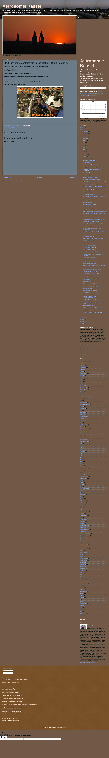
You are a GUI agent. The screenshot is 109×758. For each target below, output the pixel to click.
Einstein (82, 391)
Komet (81, 465)
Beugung (82, 371)
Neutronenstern (83, 515)
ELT (81, 400)
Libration (82, 484)
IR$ (81, 453)
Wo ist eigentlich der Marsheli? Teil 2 (91, 233)
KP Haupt (91, 625)
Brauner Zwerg (83, 373)
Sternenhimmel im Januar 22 (89, 305)
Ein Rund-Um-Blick (87, 192)
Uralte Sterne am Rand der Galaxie (91, 273)
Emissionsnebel (83, 402)
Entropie (82, 406)
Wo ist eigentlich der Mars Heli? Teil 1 (91, 251)
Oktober (85, 136)
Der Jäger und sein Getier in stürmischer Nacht (93, 167)
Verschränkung (83, 603)
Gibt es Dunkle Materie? (88, 236)
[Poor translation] (5, 737)
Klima (81, 463)
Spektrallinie (83, 568)
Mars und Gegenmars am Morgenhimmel (92, 286)
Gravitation (82, 437)
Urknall (82, 597)
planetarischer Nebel (84, 525)
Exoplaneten (83, 412)
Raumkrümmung (84, 544)
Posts (4, 670)
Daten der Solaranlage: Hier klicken (88, 95)
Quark (81, 539)
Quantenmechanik (84, 537)
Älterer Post (73, 177)
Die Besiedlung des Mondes (89, 194)
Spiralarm (82, 572)
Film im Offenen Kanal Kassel (89, 263)
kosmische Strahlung (84, 472)
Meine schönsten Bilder (85, 353)
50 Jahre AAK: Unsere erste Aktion (91, 221)
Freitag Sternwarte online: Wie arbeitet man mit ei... (94, 238)
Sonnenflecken (83, 560)
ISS (81, 455)
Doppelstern (83, 383)
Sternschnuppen (83, 585)
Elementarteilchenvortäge (10, 78)
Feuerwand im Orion (87, 288)
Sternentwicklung (84, 583)
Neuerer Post (6, 177)
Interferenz (82, 451)
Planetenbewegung (84, 529)
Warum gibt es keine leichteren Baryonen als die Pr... (94, 184)
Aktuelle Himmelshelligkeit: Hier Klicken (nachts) (91, 93)
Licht (81, 486)
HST (81, 449)
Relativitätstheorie (84, 546)
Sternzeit (82, 587)
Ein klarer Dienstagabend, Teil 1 (90, 249)
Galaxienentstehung (84, 428)
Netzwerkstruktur (84, 511)
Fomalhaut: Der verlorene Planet (90, 299)
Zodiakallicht (83, 615)
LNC (81, 490)
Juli (84, 142)
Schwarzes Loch (83, 552)
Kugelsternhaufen (84, 476)
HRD (81, 447)
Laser (81, 480)
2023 (83, 127)
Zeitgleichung (83, 613)
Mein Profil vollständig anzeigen (87, 662)
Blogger (64, 727)
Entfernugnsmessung (85, 404)
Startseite (40, 177)
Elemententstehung (84, 398)
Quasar (81, 541)
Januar (84, 156)
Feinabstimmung (84, 416)
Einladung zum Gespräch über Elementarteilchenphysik (90, 297)
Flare (81, 422)
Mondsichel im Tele (87, 281)
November (85, 133)
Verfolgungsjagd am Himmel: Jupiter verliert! (93, 307)
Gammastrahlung (84, 433)
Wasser (81, 609)
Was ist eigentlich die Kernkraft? (90, 177)
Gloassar (82, 435)
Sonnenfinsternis (84, 558)
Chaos (81, 377)
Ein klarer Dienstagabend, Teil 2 (90, 247)
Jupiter (81, 459)
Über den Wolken (87, 175)
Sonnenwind (83, 566)
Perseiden (82, 523)
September (85, 138)
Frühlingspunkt (83, 424)
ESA (81, 410)
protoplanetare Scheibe (85, 533)
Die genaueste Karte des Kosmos (90, 226)
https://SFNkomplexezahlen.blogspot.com (11, 708)
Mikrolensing (83, 500)
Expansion (82, 414)
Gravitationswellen (84, 441)
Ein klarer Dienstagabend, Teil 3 (90, 245)
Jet (81, 457)
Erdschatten (83, 408)
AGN (81, 363)
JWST (81, 461)
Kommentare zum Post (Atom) (15, 180)
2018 (83, 323)
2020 (83, 319)
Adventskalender (84, 361)
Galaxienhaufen (83, 430)
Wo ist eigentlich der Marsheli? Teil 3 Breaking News (94, 231)
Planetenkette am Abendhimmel (90, 283)
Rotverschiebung (84, 548)
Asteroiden (82, 365)
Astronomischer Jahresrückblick (90, 271)
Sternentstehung (83, 581)
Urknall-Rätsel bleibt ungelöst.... (90, 257)
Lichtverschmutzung (84, 488)
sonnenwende (83, 564)
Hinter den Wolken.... (87, 172)
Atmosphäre (83, 367)
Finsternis (82, 420)
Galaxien (82, 426)
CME (81, 379)
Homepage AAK (83, 355)
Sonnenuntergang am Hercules (90, 204)
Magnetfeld (82, 494)
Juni (84, 145)
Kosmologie (82, 474)
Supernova (82, 589)
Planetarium (83, 527)
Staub (81, 576)
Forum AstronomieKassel (85, 349)
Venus (81, 601)
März (84, 151)
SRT (81, 574)
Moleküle (82, 504)
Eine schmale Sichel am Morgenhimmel (92, 164)
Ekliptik (82, 393)
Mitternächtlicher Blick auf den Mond (91, 243)
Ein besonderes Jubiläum (88, 158)
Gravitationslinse (84, 439)
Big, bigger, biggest (87, 162)
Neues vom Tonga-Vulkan (88, 206)
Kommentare (6, 673)
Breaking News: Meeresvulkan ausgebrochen (93, 223)
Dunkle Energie (83, 387)
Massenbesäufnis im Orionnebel (90, 290)
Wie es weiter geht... (87, 202)
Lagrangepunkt (83, 478)
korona (81, 470)
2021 (83, 317)
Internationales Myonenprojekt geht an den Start (94, 219)
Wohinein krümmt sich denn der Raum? (92, 269)
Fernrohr (82, 418)
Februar (85, 154)
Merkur (82, 498)
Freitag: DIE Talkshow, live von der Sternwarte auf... (95, 181)
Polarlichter (82, 531)
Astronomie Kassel (21, 6)
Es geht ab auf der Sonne (88, 240)
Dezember (85, 131)
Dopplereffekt (83, 385)
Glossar (81, 351)
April (84, 149)
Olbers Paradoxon (84, 519)
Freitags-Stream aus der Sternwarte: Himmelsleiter (94, 211)
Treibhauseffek (83, 591)
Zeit (81, 611)
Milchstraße (83, 502)
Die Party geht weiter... (88, 275)
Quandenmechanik (84, 535)
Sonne (81, 556)
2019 (83, 321)
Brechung (82, 375)
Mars (81, 496)
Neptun (81, 509)
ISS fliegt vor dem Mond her (89, 209)
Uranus (81, 595)
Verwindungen (86, 200)
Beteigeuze (82, 369)
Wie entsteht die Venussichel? (89, 160)
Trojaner (82, 593)
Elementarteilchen (12, 127)
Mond (81, 507)
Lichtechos (85, 217)
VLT (81, 607)
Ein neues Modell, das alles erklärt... (91, 189)
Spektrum (82, 570)
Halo (81, 445)
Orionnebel (82, 521)
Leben (81, 482)
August (84, 140)
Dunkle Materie (83, 389)
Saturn (81, 550)
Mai (84, 147)
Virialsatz (82, 605)
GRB (81, 443)
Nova (81, 517)
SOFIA (81, 554)
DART (81, 381)
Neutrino (82, 513)
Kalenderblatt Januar (88, 310)
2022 (83, 129)
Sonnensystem (83, 562)
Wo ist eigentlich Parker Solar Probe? (91, 179)
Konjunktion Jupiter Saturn (86, 467)
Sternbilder (82, 578)
